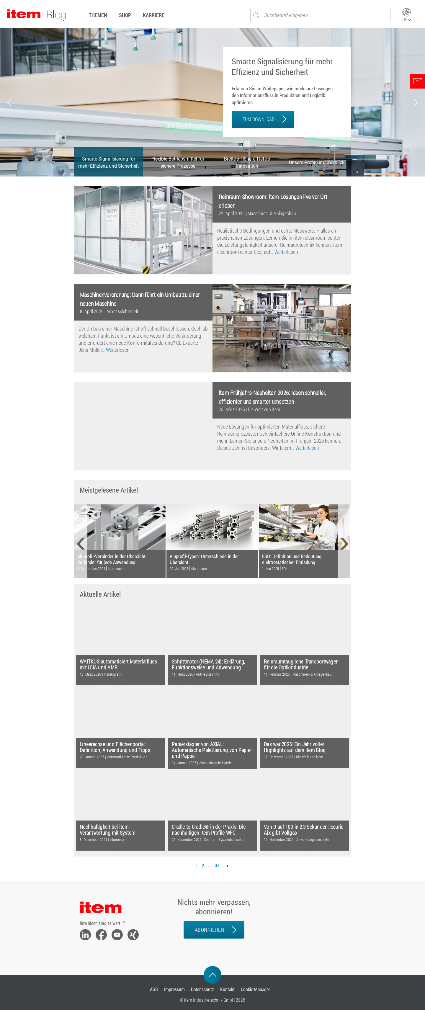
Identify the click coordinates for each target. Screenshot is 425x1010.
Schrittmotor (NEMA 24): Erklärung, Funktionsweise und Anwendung (208, 664)
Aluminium (116, 568)
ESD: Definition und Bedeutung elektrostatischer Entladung (291, 559)
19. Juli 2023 (179, 568)
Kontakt (227, 989)
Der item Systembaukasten (224, 839)
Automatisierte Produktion (127, 756)
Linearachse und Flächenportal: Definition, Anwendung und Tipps (115, 747)
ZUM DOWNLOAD (258, 119)
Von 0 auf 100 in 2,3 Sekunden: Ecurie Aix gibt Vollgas (303, 829)
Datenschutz (202, 989)
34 (217, 865)
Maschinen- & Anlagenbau (272, 213)
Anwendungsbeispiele (215, 762)
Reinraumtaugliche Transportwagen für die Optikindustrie (301, 664)
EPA (284, 568)
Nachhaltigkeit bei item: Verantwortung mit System (107, 829)
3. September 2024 (91, 568)
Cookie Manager (255, 989)
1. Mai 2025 (270, 568)
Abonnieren (209, 929)
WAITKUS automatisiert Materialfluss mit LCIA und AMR (118, 664)
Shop (125, 15)
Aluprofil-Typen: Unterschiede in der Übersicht (204, 559)
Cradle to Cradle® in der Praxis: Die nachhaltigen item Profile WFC (209, 829)
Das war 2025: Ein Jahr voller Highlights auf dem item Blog (295, 747)
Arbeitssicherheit (122, 311)
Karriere (153, 15)
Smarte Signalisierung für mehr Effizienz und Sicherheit (282, 66)
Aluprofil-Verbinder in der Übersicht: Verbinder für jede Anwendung (112, 559)
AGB (154, 989)
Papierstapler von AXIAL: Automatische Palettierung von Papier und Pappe (212, 750)
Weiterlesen (286, 252)
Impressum (174, 989)
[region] (212, 102)
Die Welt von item (264, 409)
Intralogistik (113, 674)
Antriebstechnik (208, 674)
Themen (98, 15)
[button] (9, 102)
